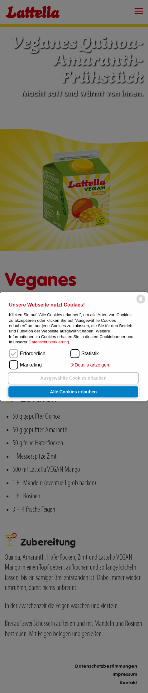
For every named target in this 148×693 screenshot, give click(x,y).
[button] (89, 364)
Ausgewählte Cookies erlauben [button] (73, 378)
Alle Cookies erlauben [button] (73, 391)
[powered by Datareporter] (141, 303)
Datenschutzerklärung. (49, 342)
